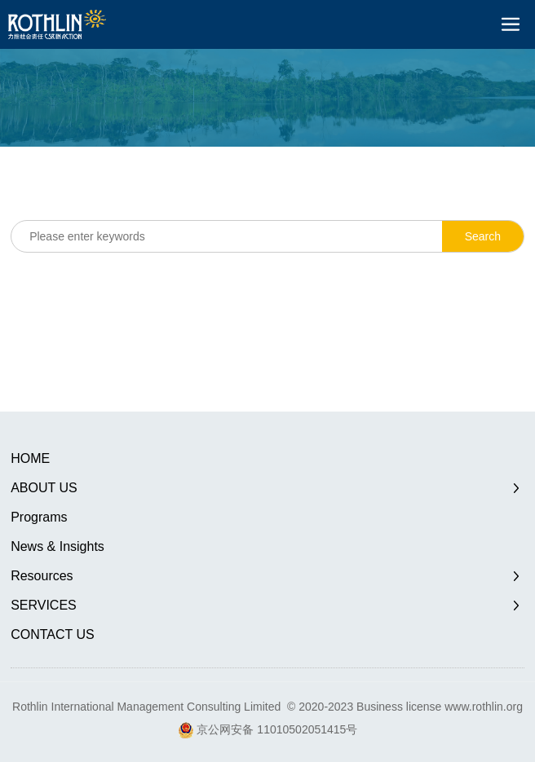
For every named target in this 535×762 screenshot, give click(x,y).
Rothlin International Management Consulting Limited (146, 706)
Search (483, 236)
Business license (398, 706)
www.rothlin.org (483, 706)
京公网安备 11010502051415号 (277, 729)
